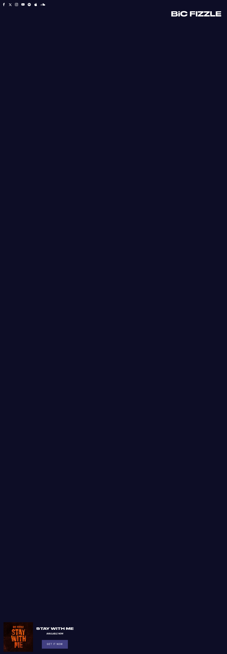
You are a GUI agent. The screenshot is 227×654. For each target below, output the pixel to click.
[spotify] (29, 4)
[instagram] (16, 4)
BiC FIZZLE (196, 14)
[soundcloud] (42, 4)
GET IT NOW (55, 644)
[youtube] (23, 4)
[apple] (35, 4)
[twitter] (10, 5)
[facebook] (3, 4)
